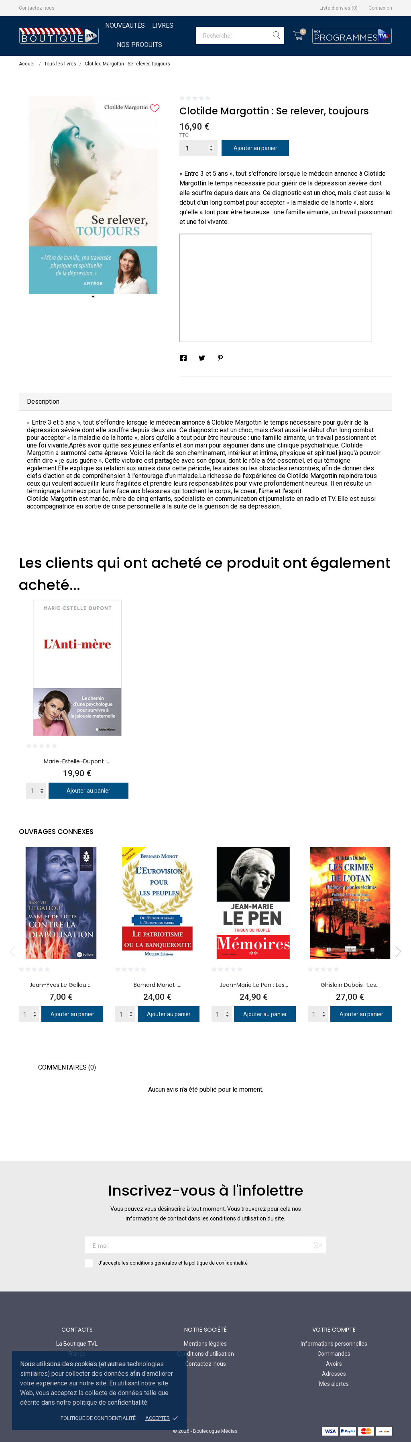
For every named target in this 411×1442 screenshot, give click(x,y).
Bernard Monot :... (157, 985)
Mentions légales (205, 1343)
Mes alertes (334, 1384)
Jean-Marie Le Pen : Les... (254, 985)
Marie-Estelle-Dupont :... (77, 761)
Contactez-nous (37, 8)
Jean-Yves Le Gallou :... (61, 985)
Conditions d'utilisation (205, 1353)
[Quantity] (36, 791)
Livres (162, 25)
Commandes (333, 1353)
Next (396, 952)
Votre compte (334, 1330)
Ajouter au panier (255, 148)
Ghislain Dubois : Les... (350, 985)
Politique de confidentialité (98, 1418)
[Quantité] (198, 148)
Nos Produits (139, 45)
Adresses (334, 1374)
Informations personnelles (334, 1343)
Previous (15, 952)
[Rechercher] (240, 35)
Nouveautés (125, 25)
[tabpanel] (93, 195)
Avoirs (334, 1364)
